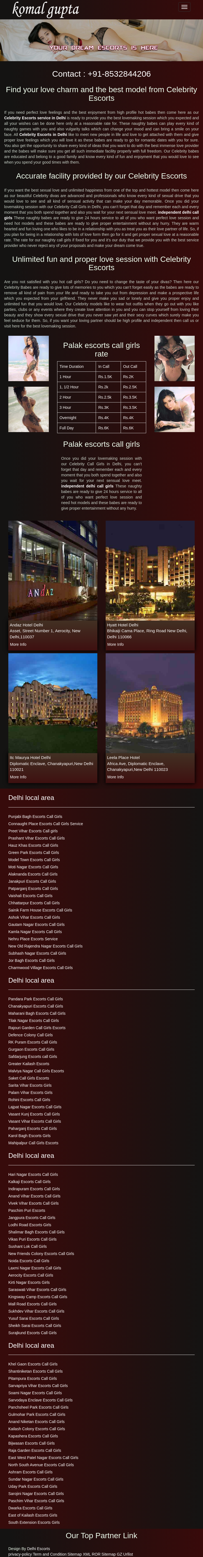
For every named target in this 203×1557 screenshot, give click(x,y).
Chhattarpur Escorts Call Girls (34, 903)
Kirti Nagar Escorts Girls (29, 1282)
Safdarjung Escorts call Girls (32, 1056)
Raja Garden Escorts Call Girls (34, 1450)
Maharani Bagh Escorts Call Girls (36, 1013)
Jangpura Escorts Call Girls (31, 1217)
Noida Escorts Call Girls (28, 1261)
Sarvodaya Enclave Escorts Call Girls (40, 1400)
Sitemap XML (79, 1554)
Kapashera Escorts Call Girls (33, 1436)
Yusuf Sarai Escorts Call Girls (33, 1318)
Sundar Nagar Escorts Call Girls (35, 1479)
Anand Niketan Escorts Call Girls (36, 1421)
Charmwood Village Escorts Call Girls (40, 967)
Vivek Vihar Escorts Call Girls (33, 1203)
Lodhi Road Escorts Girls (29, 1225)
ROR (96, 1554)
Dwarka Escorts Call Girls (30, 1508)
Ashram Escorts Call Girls (30, 1472)
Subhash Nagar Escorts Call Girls (37, 953)
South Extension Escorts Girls (34, 1522)
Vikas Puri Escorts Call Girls (32, 1239)
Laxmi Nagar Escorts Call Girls (34, 1268)
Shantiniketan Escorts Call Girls (35, 1371)
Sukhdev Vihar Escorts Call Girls (36, 1311)
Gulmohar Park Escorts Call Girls (36, 1414)
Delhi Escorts (38, 1548)
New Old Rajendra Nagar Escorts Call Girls (45, 946)
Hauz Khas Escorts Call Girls (33, 845)
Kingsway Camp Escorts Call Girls (37, 1297)
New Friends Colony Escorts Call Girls (41, 1253)
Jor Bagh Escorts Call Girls (31, 960)
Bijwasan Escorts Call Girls (31, 1443)
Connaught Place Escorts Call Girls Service (45, 824)
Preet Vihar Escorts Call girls (33, 831)
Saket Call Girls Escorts (28, 1078)
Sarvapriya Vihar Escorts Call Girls (38, 1385)
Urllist (128, 1554)
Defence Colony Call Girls (30, 1035)
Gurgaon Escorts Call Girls (31, 1049)
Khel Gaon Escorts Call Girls (32, 1364)
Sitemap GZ (111, 1554)
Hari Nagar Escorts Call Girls (33, 1174)
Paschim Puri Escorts (26, 1210)
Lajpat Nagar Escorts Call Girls (34, 1107)
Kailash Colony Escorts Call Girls (36, 1429)
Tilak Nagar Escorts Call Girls (33, 1020)
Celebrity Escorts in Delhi (43, 134)
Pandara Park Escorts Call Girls (35, 999)
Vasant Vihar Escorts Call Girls (34, 1121)
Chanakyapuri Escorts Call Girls (35, 1006)
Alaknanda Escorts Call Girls (32, 874)
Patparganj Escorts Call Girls (33, 888)
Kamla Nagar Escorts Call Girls (35, 931)
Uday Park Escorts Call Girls (32, 1486)
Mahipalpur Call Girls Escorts (33, 1143)
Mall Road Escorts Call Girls (32, 1304)
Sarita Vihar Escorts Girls (30, 1085)
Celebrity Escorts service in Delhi (35, 118)
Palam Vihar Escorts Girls (30, 1092)
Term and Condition (49, 1554)
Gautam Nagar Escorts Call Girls (36, 924)
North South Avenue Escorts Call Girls (41, 1465)
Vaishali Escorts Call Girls (30, 896)
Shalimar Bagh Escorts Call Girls (36, 1232)
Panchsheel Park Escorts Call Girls (38, 1407)
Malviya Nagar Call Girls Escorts (36, 1071)
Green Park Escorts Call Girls (33, 852)
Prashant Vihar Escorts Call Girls (36, 838)
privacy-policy (20, 1554)
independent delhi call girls (88, 486)
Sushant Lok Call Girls (27, 1246)
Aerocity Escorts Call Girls (30, 1275)
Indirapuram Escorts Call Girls (34, 1189)
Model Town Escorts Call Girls (34, 860)
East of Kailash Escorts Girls (32, 1515)
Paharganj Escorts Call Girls (32, 1128)
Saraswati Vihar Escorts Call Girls (37, 1289)
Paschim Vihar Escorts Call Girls (36, 1501)
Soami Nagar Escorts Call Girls (35, 1393)
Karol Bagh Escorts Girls (29, 1135)
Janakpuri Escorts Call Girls (32, 881)
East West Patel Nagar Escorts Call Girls (43, 1457)
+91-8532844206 (119, 73)
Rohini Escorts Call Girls (29, 1100)
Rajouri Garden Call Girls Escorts (36, 1028)
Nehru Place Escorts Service (33, 939)
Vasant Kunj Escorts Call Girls (34, 1114)
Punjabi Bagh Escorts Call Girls (35, 816)
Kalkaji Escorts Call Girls (29, 1181)
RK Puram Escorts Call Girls (32, 1042)
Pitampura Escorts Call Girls (32, 1378)
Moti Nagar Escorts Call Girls (33, 867)
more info (18, 644)
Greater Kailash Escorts (28, 1064)
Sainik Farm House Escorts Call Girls (40, 910)
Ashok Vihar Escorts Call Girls (34, 917)
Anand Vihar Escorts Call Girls (34, 1196)
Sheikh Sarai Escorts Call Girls (34, 1325)
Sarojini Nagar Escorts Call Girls (36, 1493)
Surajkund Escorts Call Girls (32, 1333)
